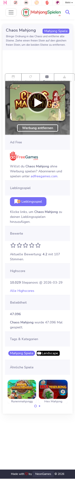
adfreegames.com (44, 176)
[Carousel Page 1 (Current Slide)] (35, 406)
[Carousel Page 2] (39, 406)
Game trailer (47, 78)
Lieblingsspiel (28, 201)
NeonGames (43, 474)
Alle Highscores (22, 291)
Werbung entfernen (37, 128)
